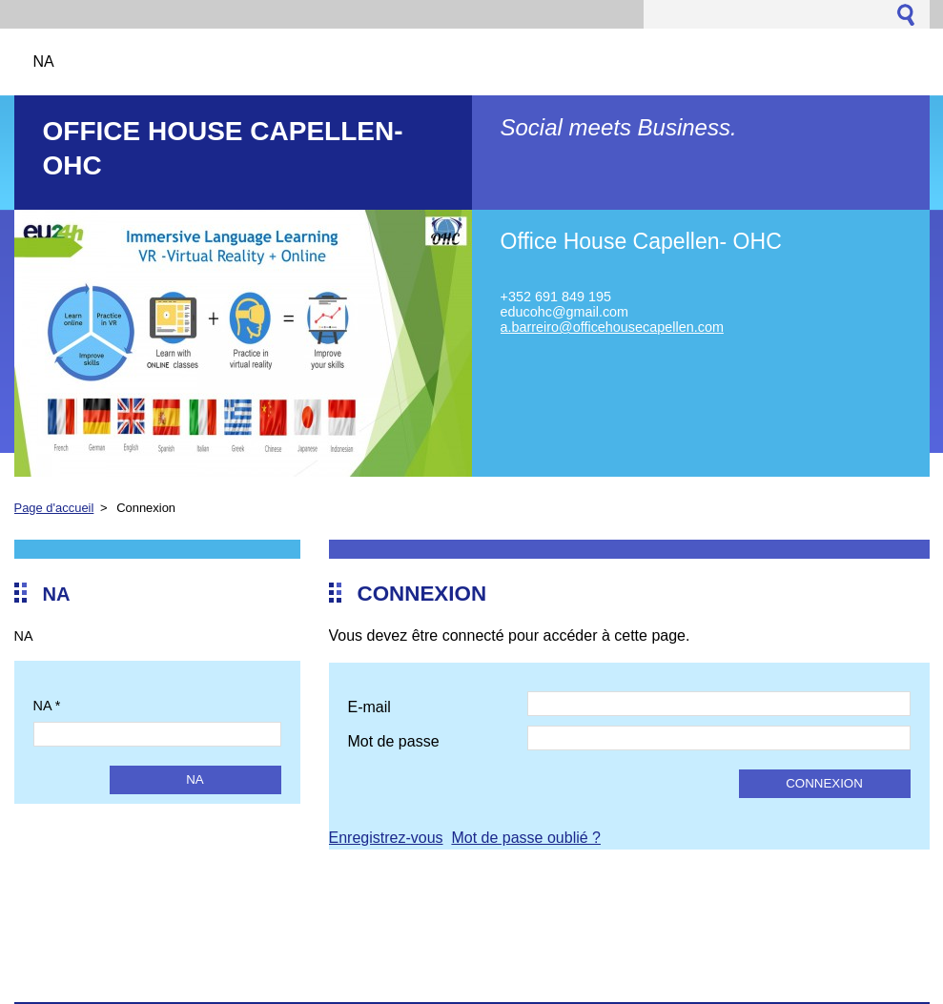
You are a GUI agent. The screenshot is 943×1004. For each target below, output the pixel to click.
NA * (47, 705)
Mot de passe (394, 741)
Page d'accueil (54, 508)
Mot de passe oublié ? (526, 838)
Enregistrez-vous (386, 838)
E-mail (369, 707)
